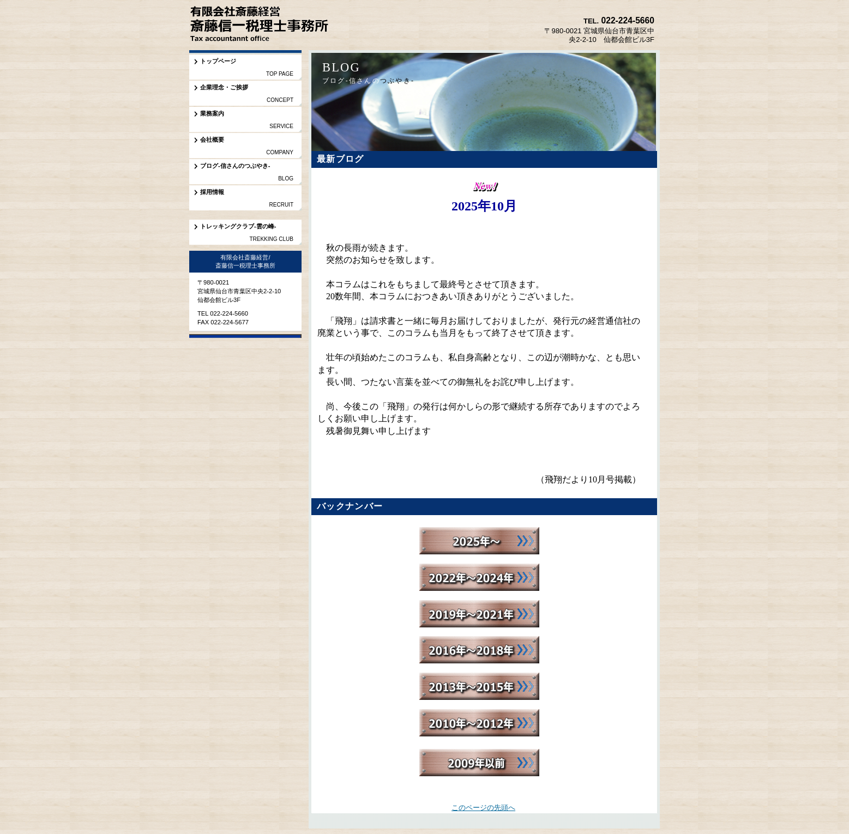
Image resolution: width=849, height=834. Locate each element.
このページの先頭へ (483, 807)
